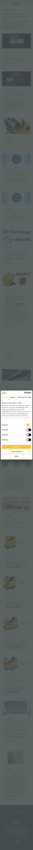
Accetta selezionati (16, 451)
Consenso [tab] (5, 397)
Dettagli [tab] (12, 397)
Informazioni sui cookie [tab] (24, 397)
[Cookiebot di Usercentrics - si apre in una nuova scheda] (24, 393)
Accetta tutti (16, 446)
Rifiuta (16, 456)
